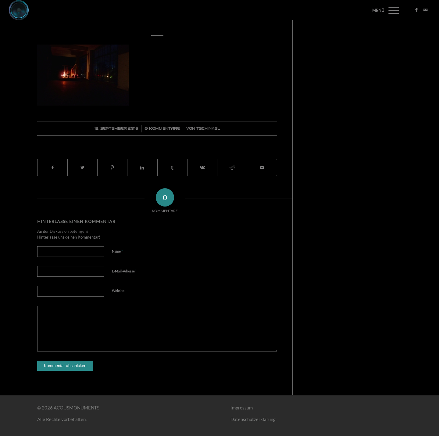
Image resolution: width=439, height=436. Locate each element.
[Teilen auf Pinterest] (112, 167)
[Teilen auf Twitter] (82, 167)
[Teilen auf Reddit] (232, 167)
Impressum (241, 407)
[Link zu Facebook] (416, 9)
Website (118, 291)
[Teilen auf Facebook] (52, 167)
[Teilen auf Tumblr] (172, 167)
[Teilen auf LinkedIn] (142, 167)
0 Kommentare (162, 128)
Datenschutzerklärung (253, 419)
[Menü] (391, 10)
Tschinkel (208, 128)
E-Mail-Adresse (124, 270)
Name (117, 251)
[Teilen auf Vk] (202, 167)
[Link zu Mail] (425, 9)
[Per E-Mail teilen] (262, 167)
